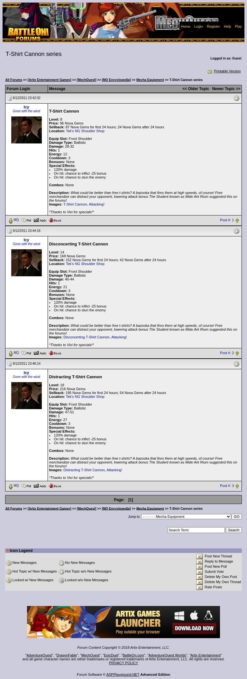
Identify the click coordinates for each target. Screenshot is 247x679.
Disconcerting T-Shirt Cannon (86, 337)
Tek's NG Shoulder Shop (85, 131)
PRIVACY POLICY (123, 663)
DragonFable (67, 655)
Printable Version (224, 71)
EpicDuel (111, 655)
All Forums (13, 80)
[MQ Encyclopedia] (116, 80)
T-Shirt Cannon (75, 204)
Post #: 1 (227, 220)
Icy (26, 107)
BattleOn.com (133, 655)
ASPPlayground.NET (123, 674)
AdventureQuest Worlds (167, 655)
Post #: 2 (227, 353)
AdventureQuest (39, 655)
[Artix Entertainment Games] (49, 80)
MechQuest (90, 655)
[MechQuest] (86, 80)
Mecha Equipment (150, 80)
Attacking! (96, 204)
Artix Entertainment (205, 655)
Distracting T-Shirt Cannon (84, 470)
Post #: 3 (227, 486)
